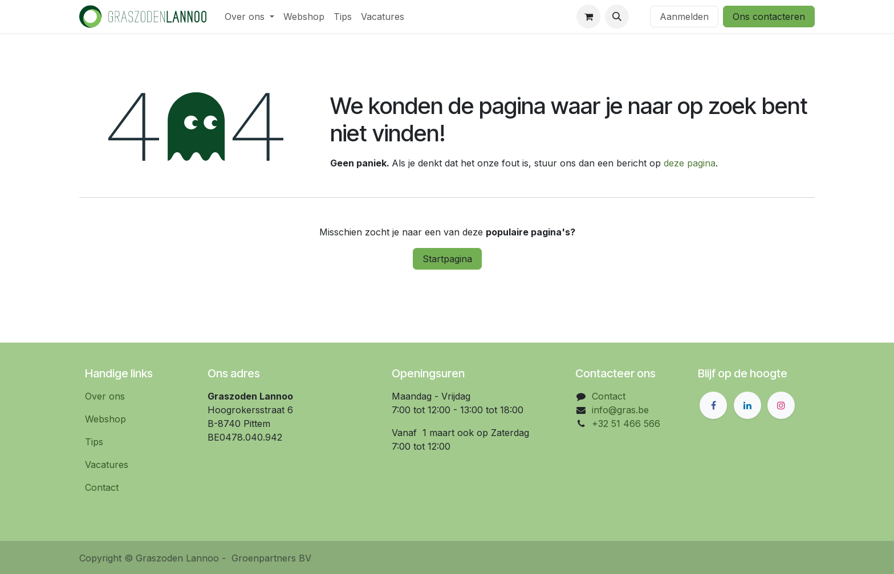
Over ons (105, 396)
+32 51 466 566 (626, 423)
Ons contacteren (769, 16)
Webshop (105, 419)
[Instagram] (781, 405)
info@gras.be (620, 410)
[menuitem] (249, 16)
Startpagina (447, 258)
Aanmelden (684, 16)
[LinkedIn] (747, 405)
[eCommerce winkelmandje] (588, 17)
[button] (617, 17)
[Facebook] (713, 405)
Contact (102, 487)
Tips (94, 441)
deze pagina (690, 163)
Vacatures (106, 464)
